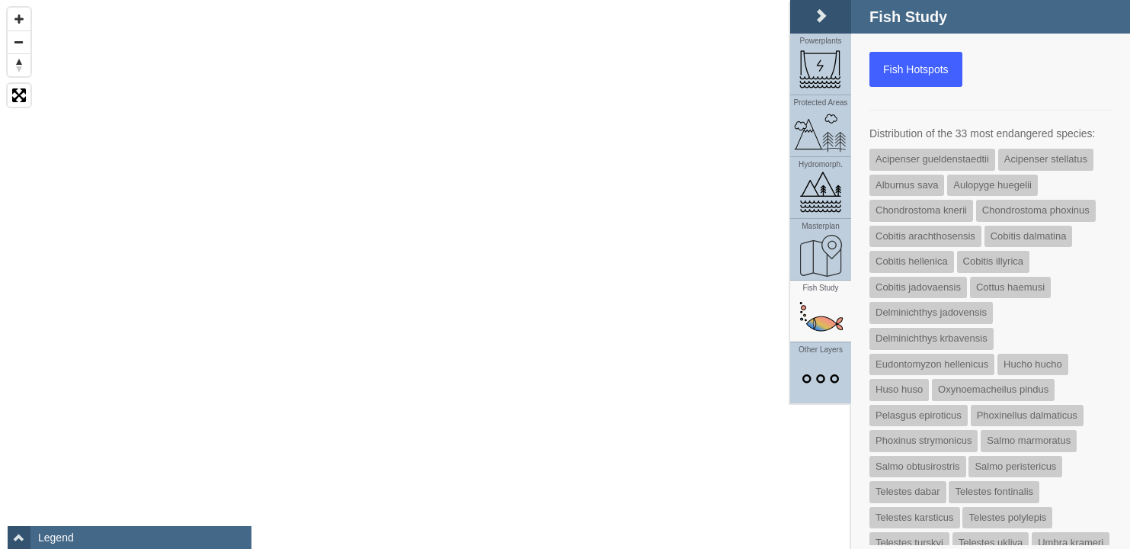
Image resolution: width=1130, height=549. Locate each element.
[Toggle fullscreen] (19, 95)
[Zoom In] (19, 19)
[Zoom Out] (19, 41)
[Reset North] (19, 64)
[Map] (565, 274)
